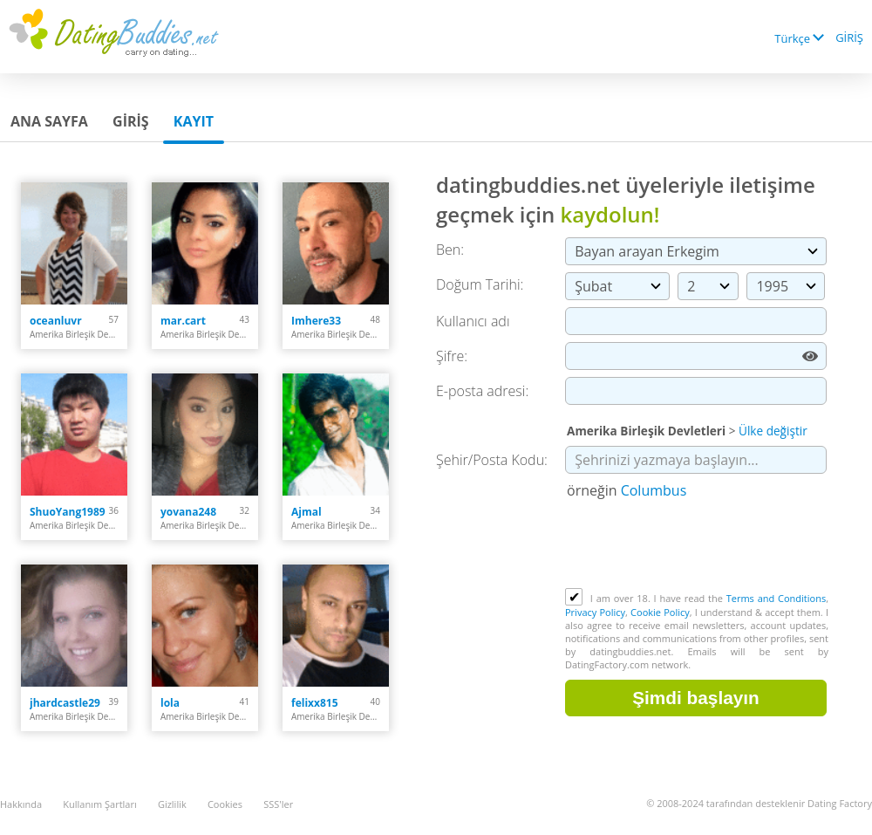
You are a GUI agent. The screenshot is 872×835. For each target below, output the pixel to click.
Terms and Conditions (776, 598)
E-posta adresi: (482, 390)
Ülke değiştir (773, 430)
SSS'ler (278, 804)
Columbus (654, 490)
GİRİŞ (849, 37)
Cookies (225, 804)
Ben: (450, 249)
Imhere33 (316, 320)
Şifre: (451, 356)
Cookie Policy (660, 612)
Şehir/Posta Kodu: (492, 459)
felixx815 (314, 702)
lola (170, 702)
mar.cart (183, 320)
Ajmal (306, 511)
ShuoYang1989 (68, 511)
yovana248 (188, 511)
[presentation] (697, 545)
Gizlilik (172, 804)
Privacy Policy (595, 612)
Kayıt (194, 121)
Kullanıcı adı (473, 321)
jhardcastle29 (65, 702)
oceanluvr (56, 320)
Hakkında (21, 804)
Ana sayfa (49, 121)
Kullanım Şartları (99, 804)
